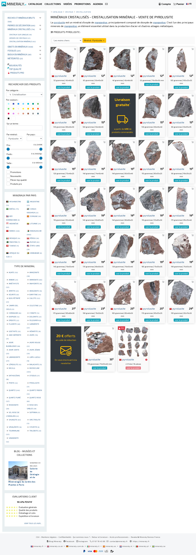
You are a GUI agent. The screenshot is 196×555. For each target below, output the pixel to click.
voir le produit (63, 87)
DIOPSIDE (14, 317)
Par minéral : (12, 134)
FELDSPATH (35, 320)
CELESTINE (35, 305)
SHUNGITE (15, 420)
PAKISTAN (14, 242)
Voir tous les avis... (33, 523)
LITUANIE (35, 223)
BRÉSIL (14, 209)
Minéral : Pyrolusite (94, 40)
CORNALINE (15, 313)
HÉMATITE (35, 331)
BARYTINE (35, 294)
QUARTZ (14, 390)
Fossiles (14, 50)
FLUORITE (14, 324)
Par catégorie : (12, 90)
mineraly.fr (37, 546)
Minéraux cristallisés (21, 29)
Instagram (82, 541)
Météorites (15, 58)
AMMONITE (35, 280)
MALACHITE (35, 364)
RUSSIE (34, 242)
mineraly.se (158, 546)
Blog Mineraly (54, 541)
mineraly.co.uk (55, 546)
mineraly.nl (126, 546)
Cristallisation (83, 12)
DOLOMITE (35, 317)
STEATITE (34, 427)
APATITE (14, 291)
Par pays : (31, 134)
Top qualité (14, 69)
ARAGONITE (35, 291)
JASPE (33, 335)
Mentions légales (49, 537)
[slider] (8, 149)
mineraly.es (110, 546)
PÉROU (34, 238)
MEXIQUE (14, 238)
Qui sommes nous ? (81, 537)
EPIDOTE (14, 320)
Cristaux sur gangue (20, 34)
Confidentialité (64, 537)
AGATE (13, 272)
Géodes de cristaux (19, 38)
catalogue (57, 12)
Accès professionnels (119, 537)
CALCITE (34, 298)
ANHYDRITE (35, 283)
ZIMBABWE (36, 253)
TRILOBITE (35, 431)
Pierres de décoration (21, 25)
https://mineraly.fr (141, 541)
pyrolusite (59, 75)
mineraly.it (93, 546)
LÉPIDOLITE (15, 364)
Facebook (69, 541)
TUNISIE (14, 246)
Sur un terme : (13, 123)
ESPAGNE (35, 216)
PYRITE (13, 383)
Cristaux (69, 12)
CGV (37, 537)
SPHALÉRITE (15, 427)
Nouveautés (15, 65)
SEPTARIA (34, 412)
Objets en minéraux (20, 46)
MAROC (14, 231)
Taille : (9, 163)
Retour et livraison (100, 537)
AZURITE (14, 294)
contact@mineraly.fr (119, 541)
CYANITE (34, 313)
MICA (12, 368)
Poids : (10, 154)
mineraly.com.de (75, 546)
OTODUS (34, 375)
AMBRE (13, 280)
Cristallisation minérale (22, 41)
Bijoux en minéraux (19, 54)
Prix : (9, 145)
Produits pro (16, 72)
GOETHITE (15, 331)
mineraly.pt (142, 546)
